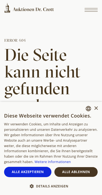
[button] (51, 186)
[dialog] (51, 148)
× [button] (96, 108)
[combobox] (88, 108)
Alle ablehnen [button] (76, 172)
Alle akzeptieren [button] (28, 172)
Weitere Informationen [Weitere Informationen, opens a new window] (53, 162)
